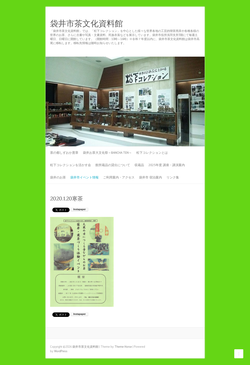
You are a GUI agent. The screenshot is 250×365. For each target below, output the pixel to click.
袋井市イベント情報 (84, 177)
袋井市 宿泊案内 (150, 177)
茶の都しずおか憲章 (64, 153)
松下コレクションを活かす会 (70, 165)
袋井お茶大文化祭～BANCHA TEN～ (107, 153)
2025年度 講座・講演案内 (166, 165)
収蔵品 (139, 165)
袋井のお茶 (58, 177)
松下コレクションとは (152, 153)
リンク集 (172, 177)
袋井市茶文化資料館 (86, 23)
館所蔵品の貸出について (112, 165)
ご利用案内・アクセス (119, 177)
